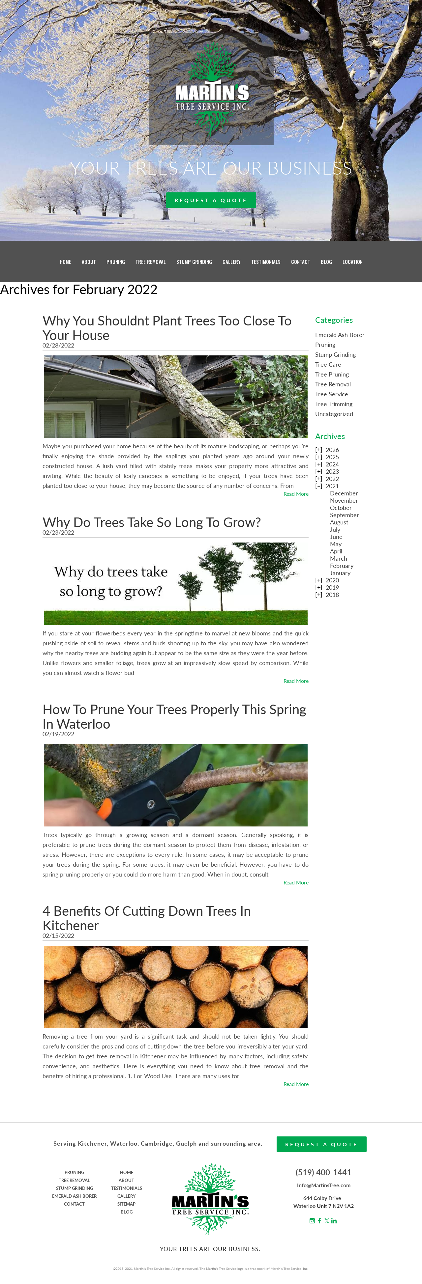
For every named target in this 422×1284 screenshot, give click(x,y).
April (336, 551)
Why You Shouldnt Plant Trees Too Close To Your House (167, 328)
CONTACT (300, 261)
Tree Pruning (332, 374)
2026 (332, 449)
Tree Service (331, 394)
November (344, 500)
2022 (332, 478)
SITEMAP (126, 1204)
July (335, 529)
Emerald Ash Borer (340, 334)
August (339, 522)
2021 (332, 485)
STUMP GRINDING (194, 261)
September (344, 514)
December (344, 493)
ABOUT (89, 261)
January (340, 572)
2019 (332, 587)
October (341, 507)
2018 (332, 594)
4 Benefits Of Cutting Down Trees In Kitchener (147, 918)
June (336, 536)
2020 (332, 580)
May (336, 543)
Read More (296, 493)
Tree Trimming (333, 403)
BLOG (326, 261)
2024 (332, 464)
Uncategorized (334, 413)
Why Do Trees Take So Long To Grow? (152, 522)
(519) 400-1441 (323, 1172)
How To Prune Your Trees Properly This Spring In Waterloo (174, 716)
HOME (65, 261)
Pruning (325, 344)
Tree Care (328, 364)
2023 (332, 471)
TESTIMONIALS (266, 261)
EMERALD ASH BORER (74, 1196)
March (338, 558)
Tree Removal (333, 384)
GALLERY (232, 261)
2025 (332, 457)
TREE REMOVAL (151, 261)
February (341, 565)
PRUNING (115, 261)
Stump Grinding (335, 354)
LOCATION (353, 261)
